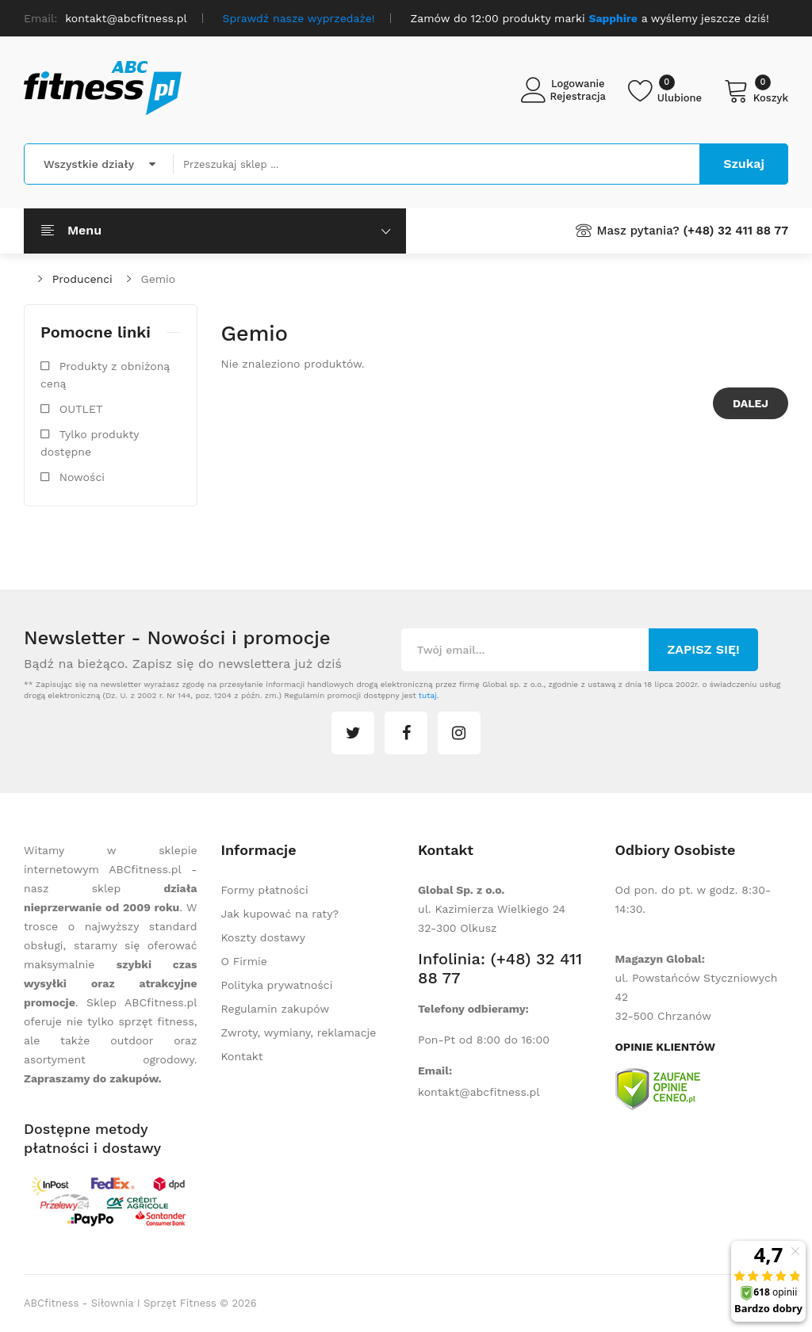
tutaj (428, 695)
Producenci (82, 279)
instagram (459, 733)
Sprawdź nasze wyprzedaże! (299, 18)
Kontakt (242, 1056)
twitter (352, 733)
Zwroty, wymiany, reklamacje (299, 1032)
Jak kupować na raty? (280, 913)
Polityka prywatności (277, 985)
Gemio (158, 279)
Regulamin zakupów (275, 1008)
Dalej (750, 403)
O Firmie (244, 961)
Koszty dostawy (263, 937)
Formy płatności (264, 890)
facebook (406, 733)
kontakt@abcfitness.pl (479, 1092)
